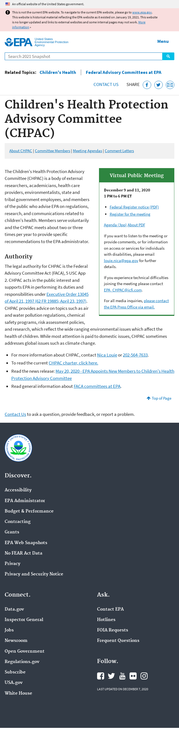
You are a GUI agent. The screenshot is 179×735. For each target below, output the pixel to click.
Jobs (9, 630)
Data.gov (14, 609)
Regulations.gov (22, 661)
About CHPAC (20, 150)
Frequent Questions (118, 640)
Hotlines (106, 619)
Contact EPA (110, 609)
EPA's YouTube (122, 676)
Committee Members (52, 150)
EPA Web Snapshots (26, 543)
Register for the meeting (130, 214)
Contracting (18, 521)
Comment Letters (119, 150)
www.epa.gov (142, 12)
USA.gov (14, 682)
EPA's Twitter (111, 676)
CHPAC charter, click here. (73, 363)
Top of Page (161, 398)
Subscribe (15, 672)
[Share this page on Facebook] (147, 85)
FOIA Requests (112, 630)
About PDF (136, 224)
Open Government (25, 651)
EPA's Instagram (144, 676)
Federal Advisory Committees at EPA (123, 72)
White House (18, 693)
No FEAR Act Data (23, 553)
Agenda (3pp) (115, 224)
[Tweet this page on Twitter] (158, 85)
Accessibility (18, 490)
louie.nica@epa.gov (121, 260)
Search (168, 56)
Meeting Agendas (87, 150)
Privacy (12, 563)
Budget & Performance (29, 511)
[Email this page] (170, 85)
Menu (163, 41)
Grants (12, 532)
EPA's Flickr (133, 676)
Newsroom (16, 640)
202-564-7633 (135, 355)
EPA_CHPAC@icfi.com (123, 290)
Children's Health (58, 72)
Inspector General (24, 619)
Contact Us (106, 84)
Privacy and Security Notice (34, 574)
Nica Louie (107, 355)
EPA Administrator (25, 501)
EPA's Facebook (100, 676)
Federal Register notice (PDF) (134, 207)
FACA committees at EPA (97, 386)
